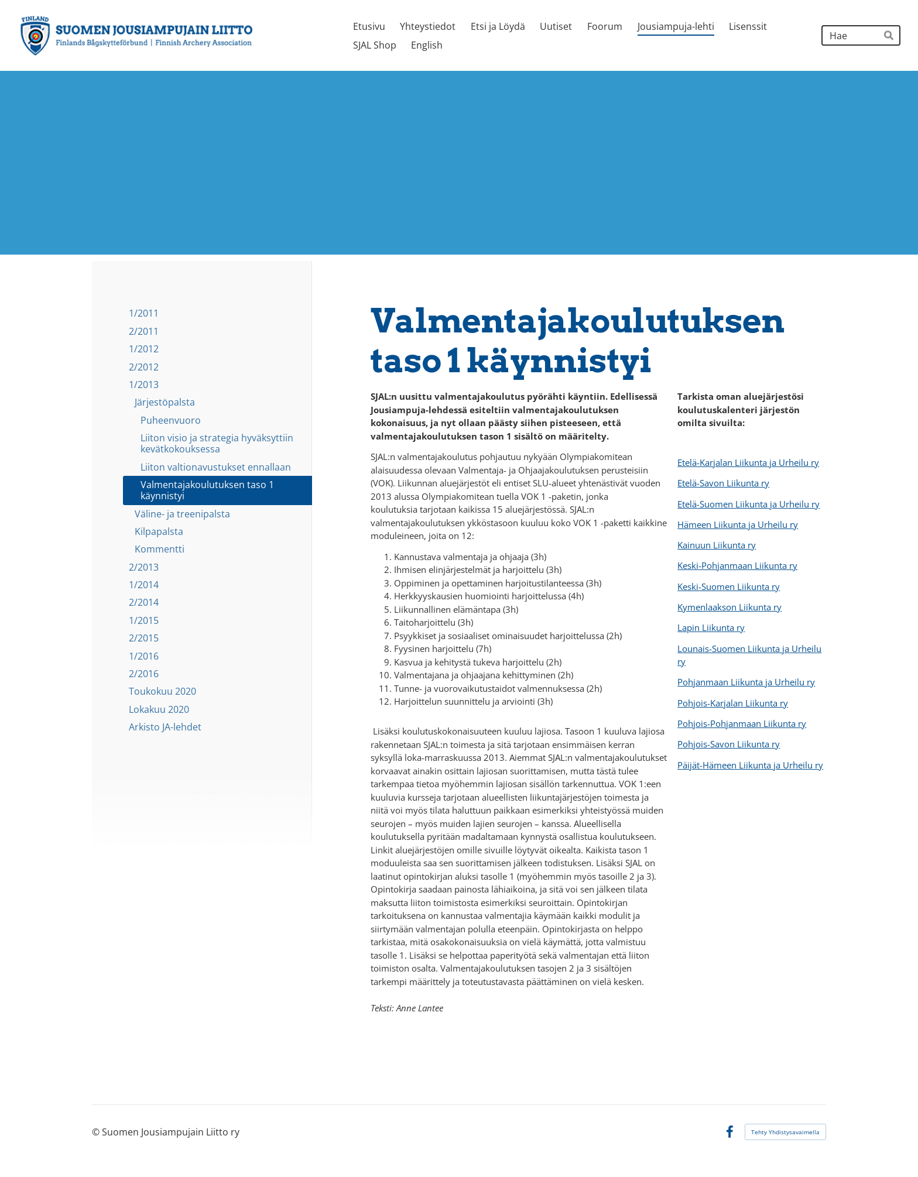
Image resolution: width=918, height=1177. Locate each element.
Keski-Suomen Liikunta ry (728, 586)
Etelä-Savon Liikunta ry (723, 483)
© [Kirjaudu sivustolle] (97, 1131)
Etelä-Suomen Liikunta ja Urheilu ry (748, 504)
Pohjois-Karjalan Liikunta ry (732, 703)
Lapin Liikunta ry (711, 627)
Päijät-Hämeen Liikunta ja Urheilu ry (750, 765)
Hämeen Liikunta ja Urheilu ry (737, 524)
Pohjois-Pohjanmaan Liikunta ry (741, 723)
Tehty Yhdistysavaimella (785, 1132)
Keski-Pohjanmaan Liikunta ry (737, 565)
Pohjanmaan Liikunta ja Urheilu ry (746, 682)
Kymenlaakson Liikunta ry (729, 607)
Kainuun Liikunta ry (716, 545)
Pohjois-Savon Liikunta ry (728, 744)
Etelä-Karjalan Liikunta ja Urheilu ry (748, 462)
